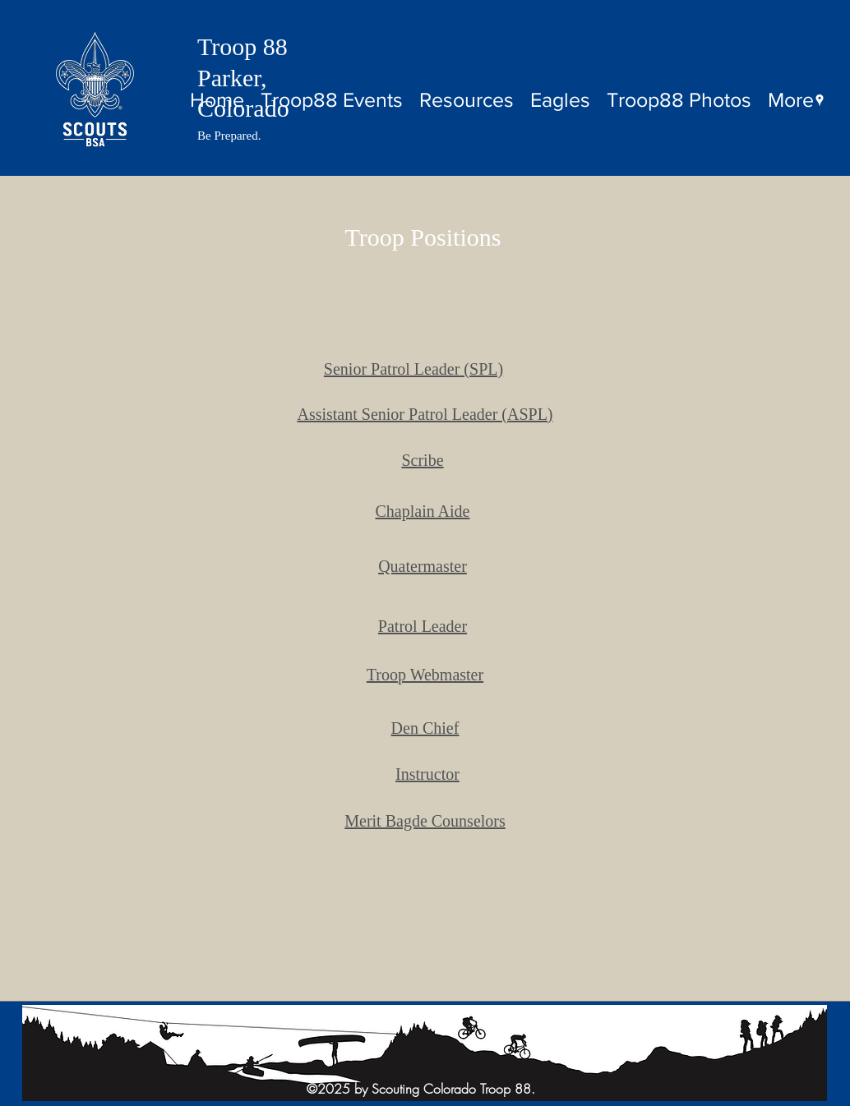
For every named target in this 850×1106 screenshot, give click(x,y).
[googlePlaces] (819, 100)
